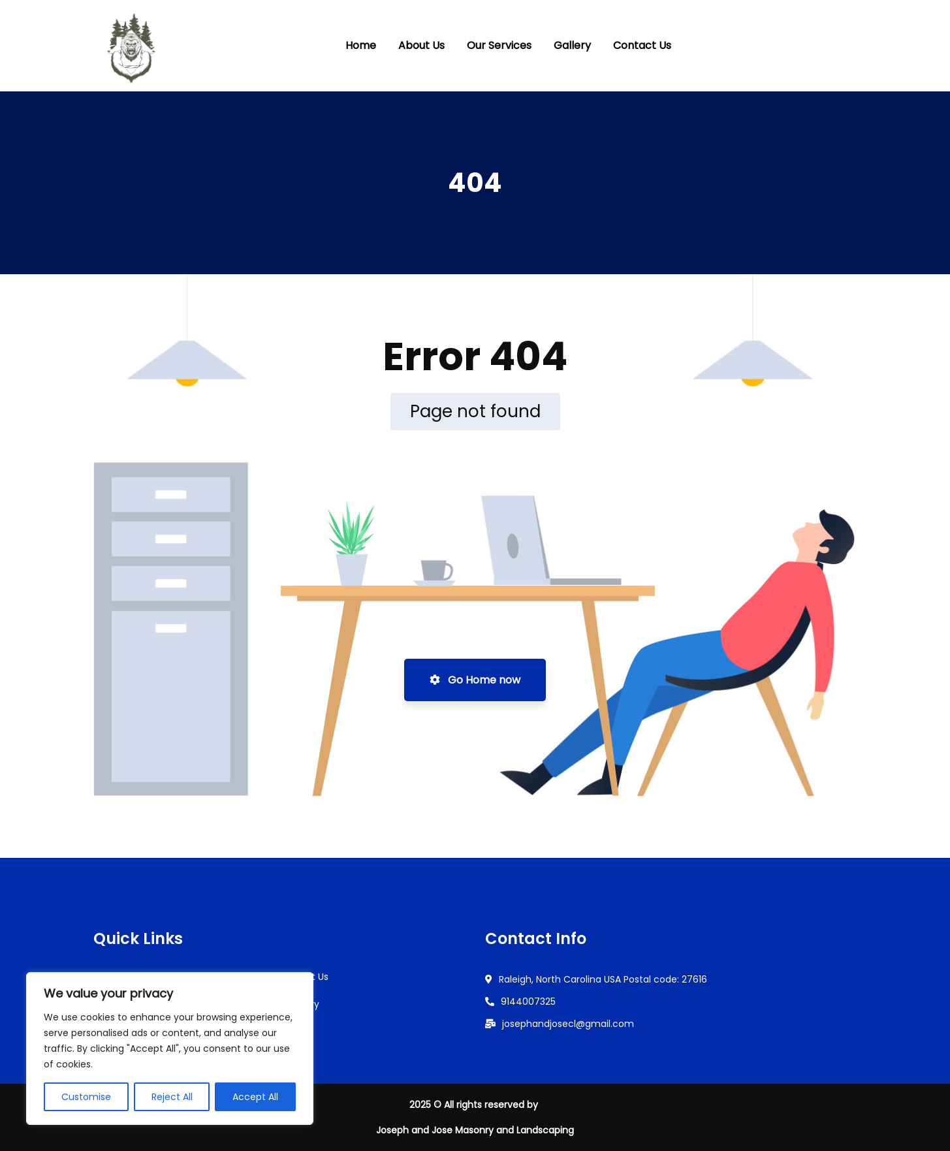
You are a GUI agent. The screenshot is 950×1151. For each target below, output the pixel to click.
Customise (86, 1096)
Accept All (255, 1096)
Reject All (172, 1096)
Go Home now (475, 679)
